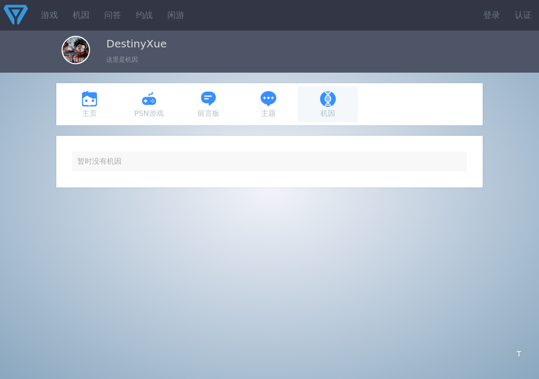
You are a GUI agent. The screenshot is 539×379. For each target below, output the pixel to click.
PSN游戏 (149, 104)
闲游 (175, 15)
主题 (268, 104)
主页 (89, 104)
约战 (144, 15)
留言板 (208, 104)
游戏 (49, 15)
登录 (491, 15)
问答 (112, 15)
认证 (523, 15)
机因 (81, 15)
